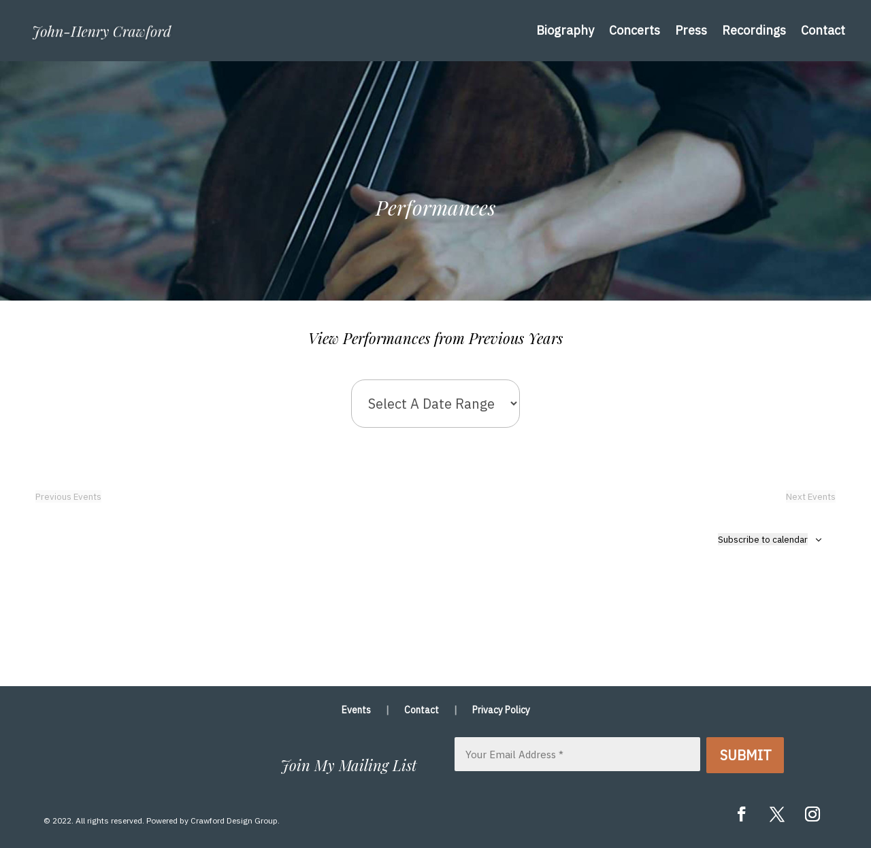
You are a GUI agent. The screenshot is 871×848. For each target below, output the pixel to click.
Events (356, 710)
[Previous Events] (68, 496)
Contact (823, 30)
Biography (565, 30)
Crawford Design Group (234, 820)
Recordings (754, 30)
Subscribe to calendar (763, 539)
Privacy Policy (501, 710)
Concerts (634, 30)
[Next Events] (811, 496)
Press (691, 30)
